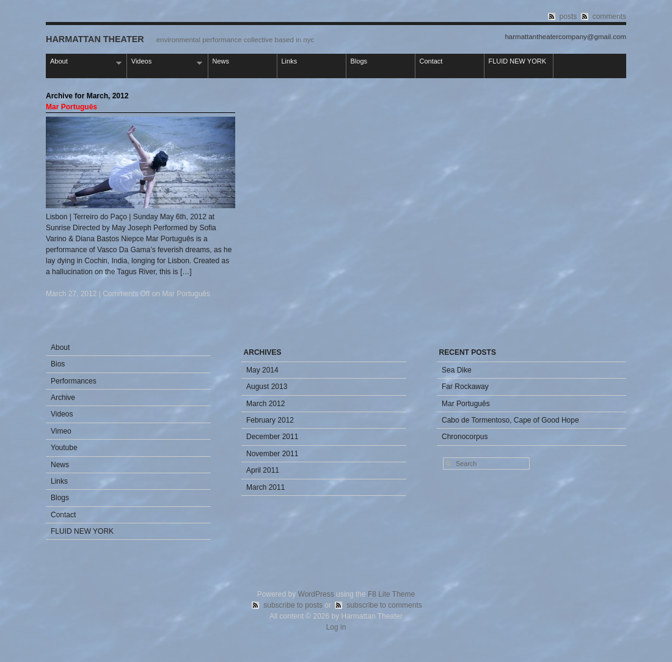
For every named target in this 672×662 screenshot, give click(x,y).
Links (290, 61)
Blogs (359, 61)
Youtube (64, 447)
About (84, 62)
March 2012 (265, 403)
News (221, 61)
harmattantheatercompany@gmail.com (565, 37)
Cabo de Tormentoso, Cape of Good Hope (510, 420)
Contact (431, 61)
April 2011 (262, 470)
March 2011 (265, 487)
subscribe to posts (293, 605)
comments (609, 16)
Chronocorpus (465, 436)
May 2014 (262, 370)
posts (568, 16)
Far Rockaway (465, 386)
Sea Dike (457, 370)
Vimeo (61, 431)
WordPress (316, 594)
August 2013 (266, 386)
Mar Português (71, 107)
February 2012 (270, 420)
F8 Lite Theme (391, 594)
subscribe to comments (384, 605)
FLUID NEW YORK (518, 61)
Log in (336, 627)
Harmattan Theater (95, 39)
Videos (165, 62)
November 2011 (272, 453)
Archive (63, 397)
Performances (74, 381)
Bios (58, 364)
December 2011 (272, 436)
